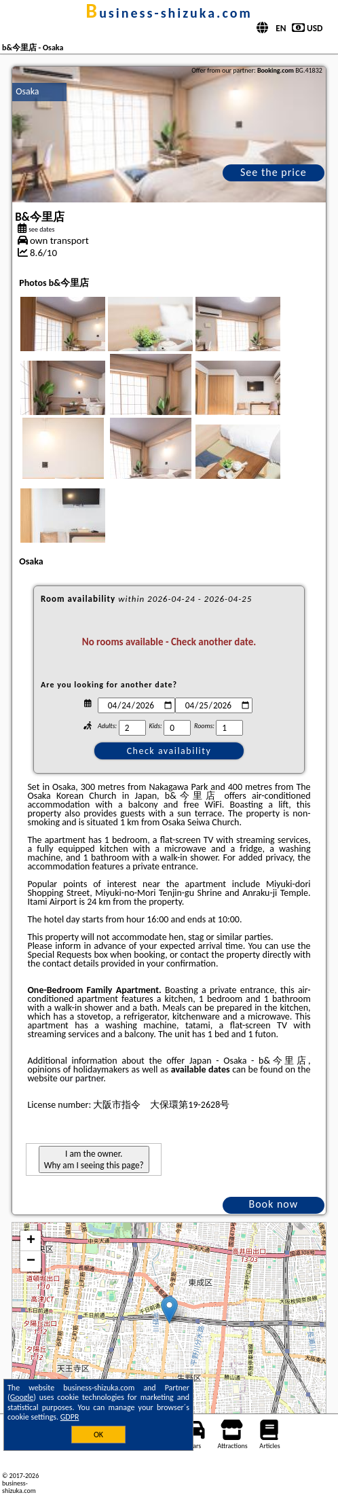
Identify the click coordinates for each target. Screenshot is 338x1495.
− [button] (30, 1261)
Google (22, 1397)
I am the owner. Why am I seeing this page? (94, 1159)
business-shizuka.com (169, 13)
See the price (273, 172)
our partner (81, 1078)
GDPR (69, 1417)
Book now (273, 1203)
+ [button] (30, 1241)
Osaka (27, 91)
